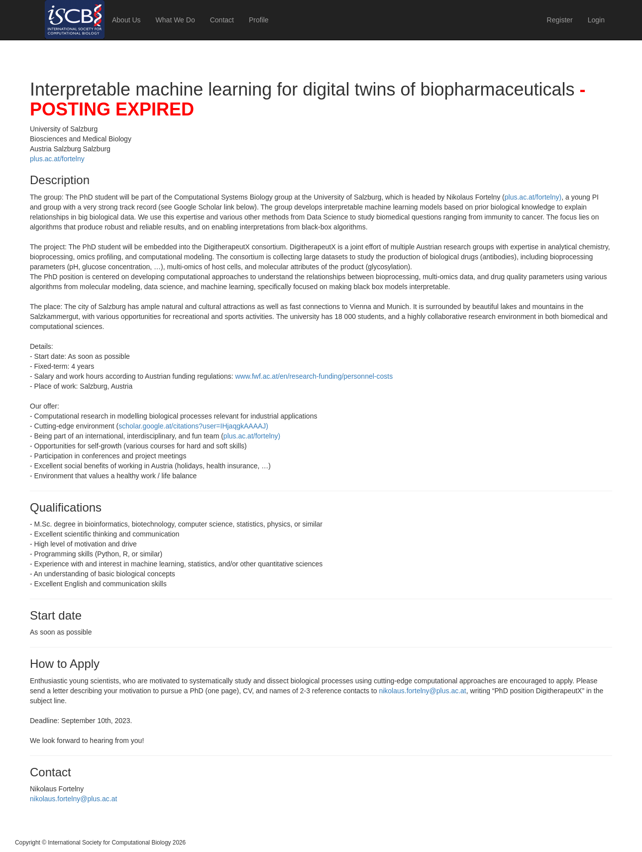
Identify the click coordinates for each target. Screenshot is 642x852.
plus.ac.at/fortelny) (533, 197)
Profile (259, 20)
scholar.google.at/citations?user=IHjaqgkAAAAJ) (193, 426)
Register (560, 20)
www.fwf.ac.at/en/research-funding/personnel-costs (314, 376)
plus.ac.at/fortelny (57, 159)
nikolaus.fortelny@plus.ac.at (422, 691)
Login (596, 20)
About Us (126, 20)
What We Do (175, 20)
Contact (222, 20)
